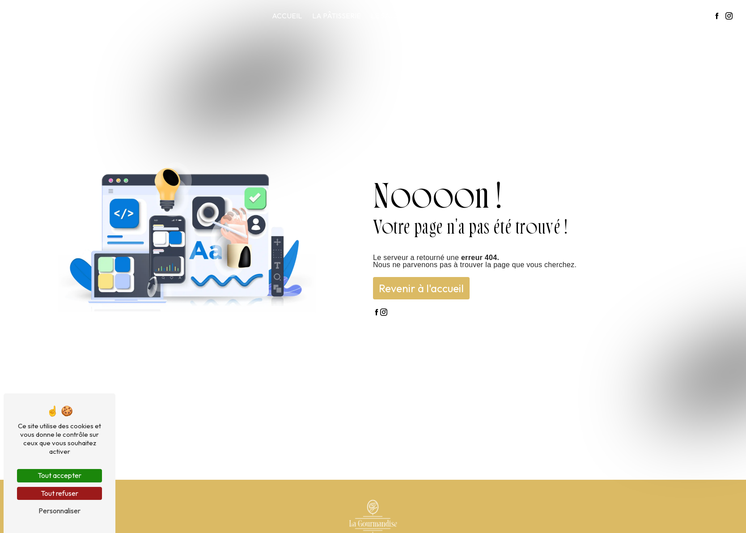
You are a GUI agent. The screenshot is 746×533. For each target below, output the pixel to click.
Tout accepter (59, 475)
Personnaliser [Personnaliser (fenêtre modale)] (59, 510)
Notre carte (527, 15)
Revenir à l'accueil (421, 288)
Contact (689, 15)
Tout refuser (59, 493)
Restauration (466, 15)
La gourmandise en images (611, 15)
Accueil (287, 15)
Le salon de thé (401, 15)
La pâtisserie (336, 15)
